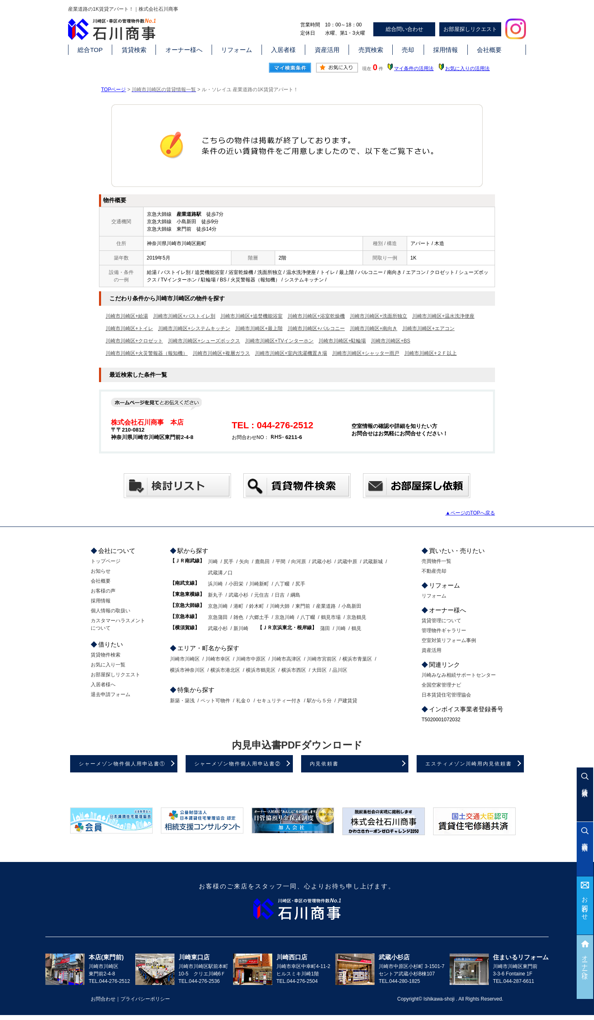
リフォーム (236, 49)
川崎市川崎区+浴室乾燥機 (316, 316)
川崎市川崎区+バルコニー (316, 328)
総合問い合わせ (404, 29)
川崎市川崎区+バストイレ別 (184, 316)
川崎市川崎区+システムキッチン (194, 328)
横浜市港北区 (225, 670)
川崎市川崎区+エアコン (428, 328)
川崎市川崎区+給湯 (127, 316)
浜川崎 (215, 584)
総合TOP (90, 49)
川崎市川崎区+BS (390, 341)
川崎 (213, 561)
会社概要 (489, 49)
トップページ (105, 561)
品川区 (339, 670)
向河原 (298, 561)
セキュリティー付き (279, 701)
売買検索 (370, 49)
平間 (280, 561)
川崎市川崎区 (185, 659)
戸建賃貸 (347, 701)
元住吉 (261, 595)
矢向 (244, 561)
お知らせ (101, 571)
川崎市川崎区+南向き (373, 328)
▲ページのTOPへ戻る (470, 513)
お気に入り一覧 (108, 665)
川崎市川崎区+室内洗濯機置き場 (291, 353)
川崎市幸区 (217, 659)
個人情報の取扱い (110, 611)
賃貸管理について (441, 620)
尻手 (228, 561)
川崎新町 (259, 584)
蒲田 (325, 628)
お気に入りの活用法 (467, 68)
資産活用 (327, 49)
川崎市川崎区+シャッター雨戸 (365, 353)
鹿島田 (262, 561)
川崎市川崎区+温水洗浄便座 (443, 316)
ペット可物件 (215, 701)
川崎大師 (280, 606)
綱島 (295, 595)
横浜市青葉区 (357, 659)
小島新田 (351, 606)
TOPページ (113, 89)
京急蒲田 (218, 617)
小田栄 (236, 584)
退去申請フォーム (110, 694)
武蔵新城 (373, 561)
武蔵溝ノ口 (220, 573)
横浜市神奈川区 (187, 670)
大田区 (319, 670)
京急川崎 (218, 606)
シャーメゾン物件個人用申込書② (237, 764)
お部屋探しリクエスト (470, 29)
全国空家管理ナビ (441, 685)
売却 (408, 49)
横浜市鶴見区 (261, 670)
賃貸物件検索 (105, 655)
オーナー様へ (184, 49)
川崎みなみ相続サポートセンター (459, 675)
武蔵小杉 (322, 561)
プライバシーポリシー (145, 999)
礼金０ (243, 701)
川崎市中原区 (251, 659)
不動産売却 (434, 571)
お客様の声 (103, 591)
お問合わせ (585, 905)
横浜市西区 (293, 670)
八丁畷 (282, 584)
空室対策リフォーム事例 (449, 640)
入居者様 (283, 49)
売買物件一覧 (436, 561)
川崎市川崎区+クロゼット (134, 341)
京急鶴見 (356, 617)
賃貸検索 (134, 49)
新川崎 (240, 628)
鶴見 (356, 628)
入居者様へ (103, 684)
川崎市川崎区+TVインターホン (279, 341)
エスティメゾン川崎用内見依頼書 (468, 764)
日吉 (280, 595)
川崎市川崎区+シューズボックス (204, 341)
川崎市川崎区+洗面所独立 (378, 316)
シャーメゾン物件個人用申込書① (122, 764)
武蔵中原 (347, 561)
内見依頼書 (324, 764)
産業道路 (326, 606)
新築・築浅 (182, 701)
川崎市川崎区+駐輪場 (342, 341)
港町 (238, 606)
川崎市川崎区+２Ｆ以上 (430, 353)
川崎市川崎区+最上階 (259, 328)
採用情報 (445, 49)
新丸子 (215, 595)
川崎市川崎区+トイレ (129, 328)
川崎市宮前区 (322, 659)
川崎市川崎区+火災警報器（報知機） (147, 353)
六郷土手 (259, 617)
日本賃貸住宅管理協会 (446, 695)
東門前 (302, 606)
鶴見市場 (331, 617)
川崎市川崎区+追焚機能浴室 (251, 316)
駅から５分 (319, 701)
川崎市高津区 (286, 659)
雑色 (238, 617)
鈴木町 (256, 606)
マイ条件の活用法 (414, 68)
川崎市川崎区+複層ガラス (221, 353)
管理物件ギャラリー (444, 630)
